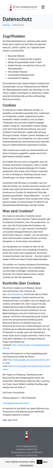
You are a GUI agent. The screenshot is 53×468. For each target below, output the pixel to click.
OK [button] (39, 462)
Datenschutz (32, 455)
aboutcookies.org (15, 294)
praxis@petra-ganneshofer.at (16, 403)
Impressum (20, 455)
